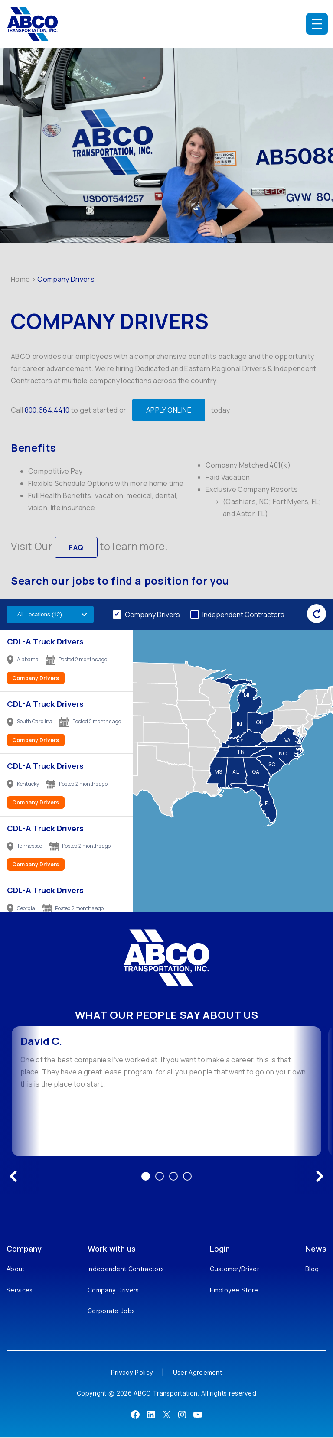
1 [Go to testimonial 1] (145, 1177)
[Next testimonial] (319, 1177)
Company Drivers (152, 615)
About (16, 1270)
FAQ (76, 547)
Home (20, 279)
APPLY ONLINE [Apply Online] (169, 410)
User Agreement (197, 1373)
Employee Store (234, 1291)
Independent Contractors (243, 615)
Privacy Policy (132, 1373)
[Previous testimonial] (13, 1177)
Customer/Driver (234, 1270)
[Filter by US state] (50, 615)
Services (20, 1291)
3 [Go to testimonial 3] (173, 1177)
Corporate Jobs (111, 1312)
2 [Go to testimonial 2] (159, 1177)
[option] (166, 1092)
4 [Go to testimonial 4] (187, 1177)
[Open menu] (317, 24)
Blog (312, 1270)
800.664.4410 (47, 410)
